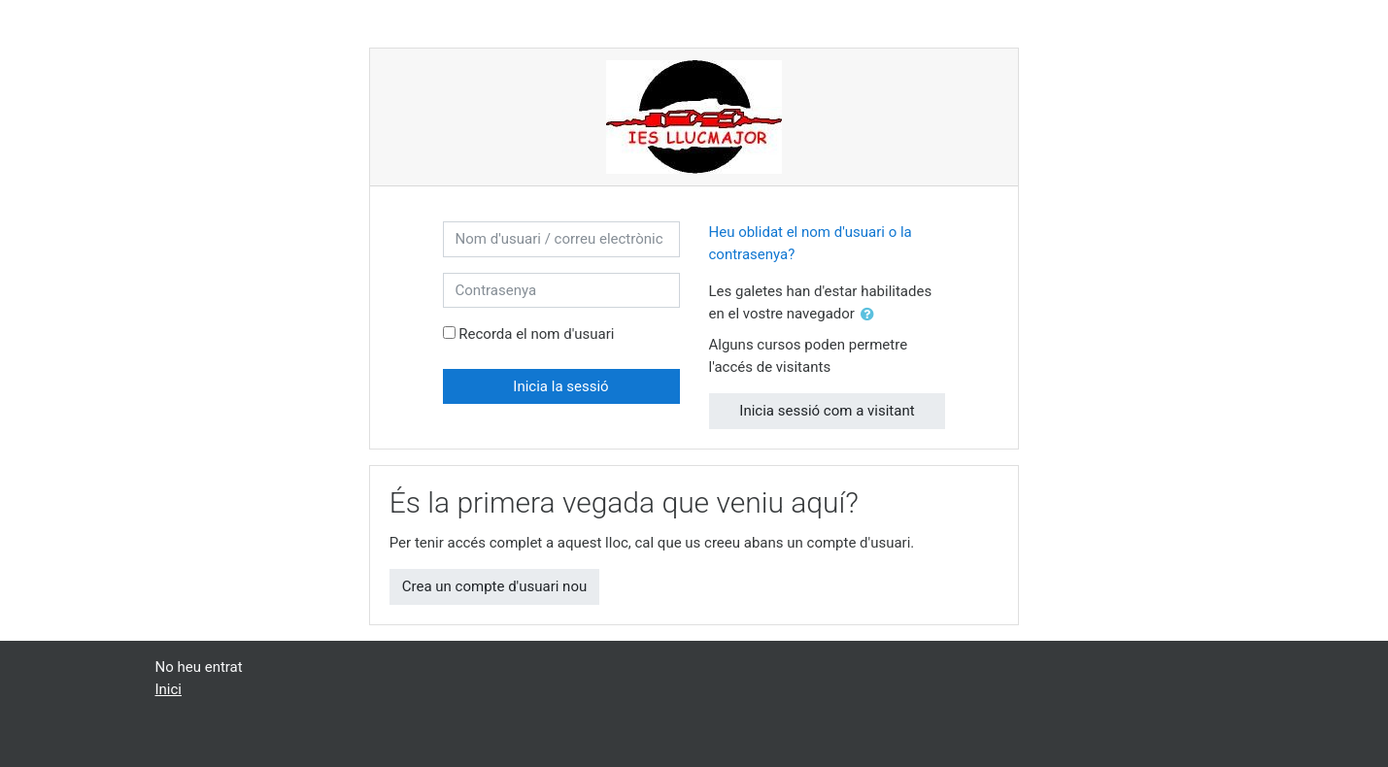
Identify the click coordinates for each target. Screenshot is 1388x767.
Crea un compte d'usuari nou (494, 586)
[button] (871, 315)
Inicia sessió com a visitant (826, 410)
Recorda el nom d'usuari (536, 334)
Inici (169, 689)
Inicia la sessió (560, 386)
